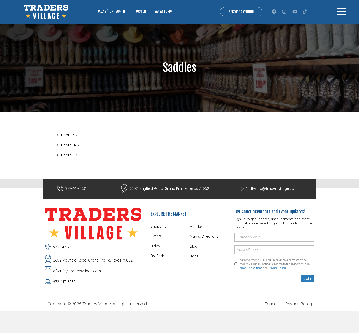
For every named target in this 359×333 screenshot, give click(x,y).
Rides (155, 263)
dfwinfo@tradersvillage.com (273, 206)
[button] (274, 20)
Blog (193, 263)
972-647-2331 (76, 206)
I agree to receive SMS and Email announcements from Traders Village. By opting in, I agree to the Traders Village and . (274, 280)
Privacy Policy (277, 284)
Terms (271, 320)
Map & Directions (204, 253)
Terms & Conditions (250, 284)
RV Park (157, 273)
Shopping (159, 243)
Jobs (194, 273)
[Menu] (341, 20)
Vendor (196, 244)
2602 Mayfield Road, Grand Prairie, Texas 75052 (169, 206)
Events (156, 253)
